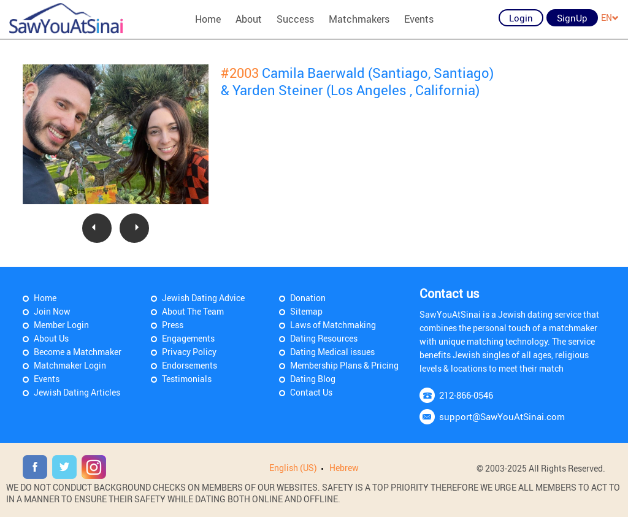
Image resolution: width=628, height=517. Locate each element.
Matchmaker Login (70, 365)
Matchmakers (359, 19)
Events (419, 19)
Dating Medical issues (332, 352)
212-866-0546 (466, 395)
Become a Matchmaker (77, 352)
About (249, 19)
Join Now (52, 311)
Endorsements (189, 365)
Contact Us (311, 392)
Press (172, 325)
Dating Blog (312, 379)
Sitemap (306, 311)
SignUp (572, 18)
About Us (51, 338)
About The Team (193, 311)
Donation (308, 298)
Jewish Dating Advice (203, 298)
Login (521, 18)
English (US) (293, 467)
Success (295, 19)
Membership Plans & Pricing (344, 365)
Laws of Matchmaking (333, 325)
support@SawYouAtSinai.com (502, 416)
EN (610, 17)
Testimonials (187, 379)
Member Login (61, 325)
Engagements (188, 338)
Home (208, 19)
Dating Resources (324, 338)
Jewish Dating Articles (77, 392)
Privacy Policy (189, 352)
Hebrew (344, 467)
